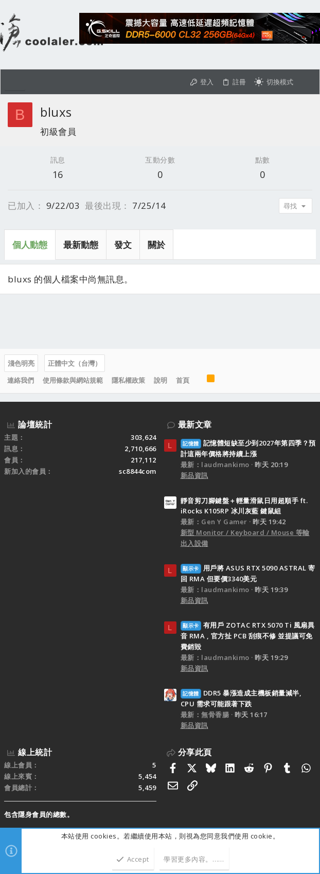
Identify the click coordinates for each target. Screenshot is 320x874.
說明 (160, 380)
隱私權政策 (128, 380)
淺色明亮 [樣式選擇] (21, 363)
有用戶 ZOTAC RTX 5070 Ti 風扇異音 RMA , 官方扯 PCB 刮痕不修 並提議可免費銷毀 (248, 635)
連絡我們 (20, 380)
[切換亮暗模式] (273, 82)
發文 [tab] (123, 245)
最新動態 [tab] (80, 245)
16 (57, 174)
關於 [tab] (156, 245)
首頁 (182, 380)
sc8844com (137, 471)
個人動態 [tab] (29, 245)
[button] (15, 82)
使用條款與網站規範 (73, 380)
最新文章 (195, 424)
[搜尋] (306, 82)
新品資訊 (194, 475)
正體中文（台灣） (74, 363)
